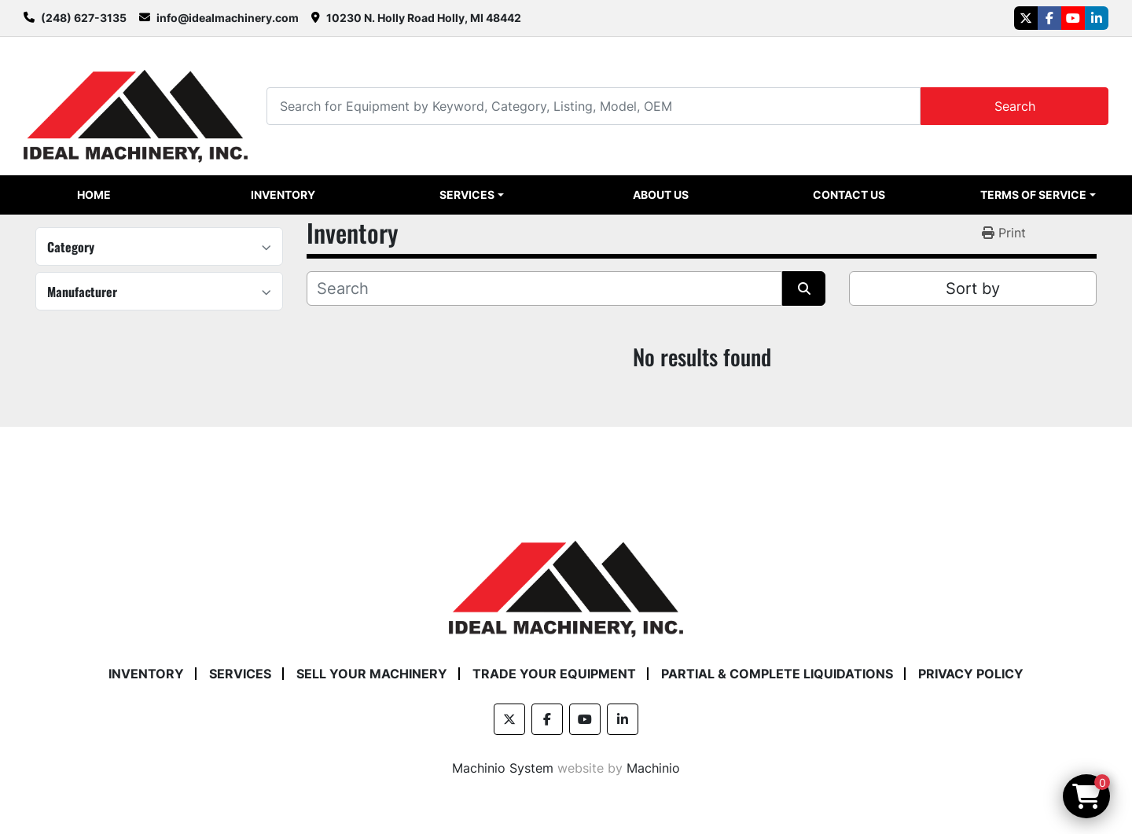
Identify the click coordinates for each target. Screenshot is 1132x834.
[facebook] (1049, 18)
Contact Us (849, 194)
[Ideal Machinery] (565, 577)
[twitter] (1026, 18)
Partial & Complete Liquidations (777, 674)
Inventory (283, 194)
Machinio (653, 768)
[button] (471, 195)
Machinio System (502, 768)
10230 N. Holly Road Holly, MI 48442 (423, 17)
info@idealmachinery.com (227, 17)
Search (1014, 106)
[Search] (593, 105)
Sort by (973, 288)
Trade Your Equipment (554, 674)
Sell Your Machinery (371, 674)
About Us (661, 194)
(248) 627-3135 (84, 17)
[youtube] (1073, 18)
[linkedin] (1096, 18)
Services (466, 194)
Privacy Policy (971, 674)
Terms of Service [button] (1033, 194)
